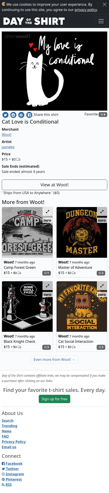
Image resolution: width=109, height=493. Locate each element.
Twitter (10, 468)
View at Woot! (55, 185)
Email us (9, 447)
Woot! (6, 134)
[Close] (104, 4)
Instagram (13, 474)
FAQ (5, 436)
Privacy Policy (14, 441)
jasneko (8, 147)
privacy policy (86, 9)
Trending (9, 425)
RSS (7, 484)
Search (7, 420)
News (6, 431)
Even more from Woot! (54, 359)
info (47, 220)
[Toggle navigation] (101, 21)
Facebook (12, 463)
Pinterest (12, 479)
